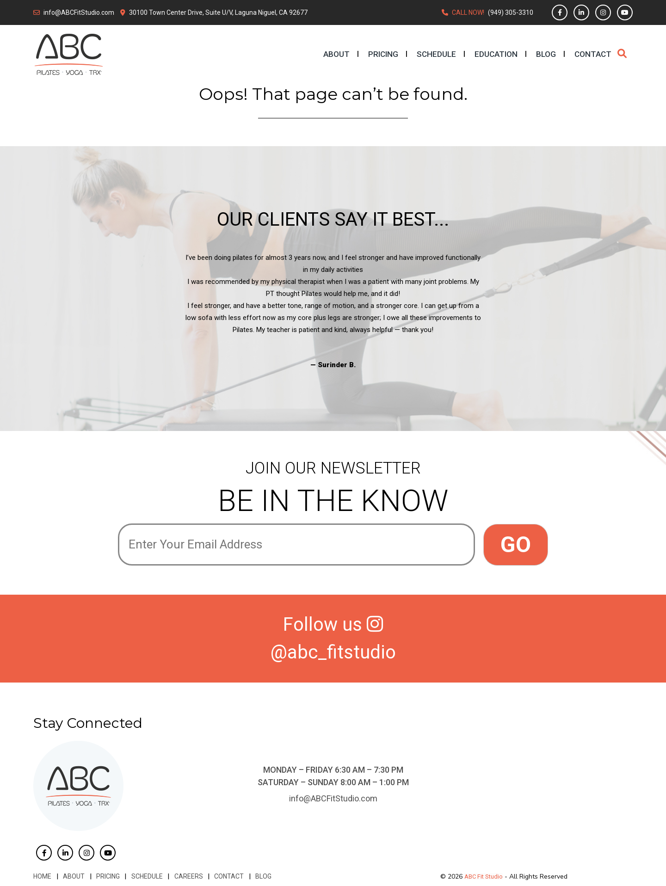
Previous (111, 311)
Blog (546, 54)
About (336, 54)
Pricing (383, 54)
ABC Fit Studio (483, 876)
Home (42, 876)
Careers (187, 876)
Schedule (436, 54)
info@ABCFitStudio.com (78, 12)
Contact (592, 54)
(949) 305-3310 (510, 12)
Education (496, 54)
